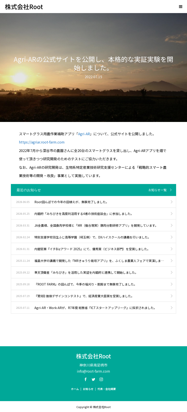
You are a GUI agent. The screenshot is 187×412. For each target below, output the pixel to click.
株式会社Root (24, 6)
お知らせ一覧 (157, 190)
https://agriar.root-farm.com (42, 142)
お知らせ (88, 389)
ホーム (75, 389)
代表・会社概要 (107, 389)
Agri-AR (84, 133)
